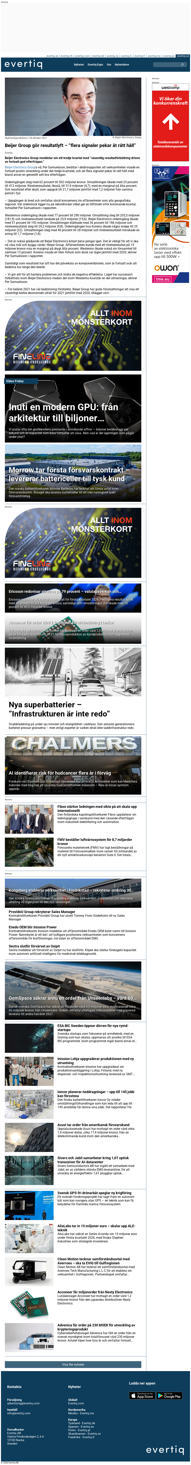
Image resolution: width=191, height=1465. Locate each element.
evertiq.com (82, 56)
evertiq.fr (139, 56)
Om (109, 64)
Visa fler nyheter (73, 1364)
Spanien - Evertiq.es (81, 1426)
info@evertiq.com (18, 1413)
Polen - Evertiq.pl (79, 1430)
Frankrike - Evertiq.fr (81, 1437)
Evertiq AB (23, 64)
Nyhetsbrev (122, 64)
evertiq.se (183, 56)
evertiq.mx (154, 56)
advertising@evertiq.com (23, 1403)
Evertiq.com (76, 1403)
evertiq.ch (66, 56)
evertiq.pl (168, 56)
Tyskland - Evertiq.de (81, 1423)
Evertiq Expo (95, 64)
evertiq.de (98, 56)
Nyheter (79, 64)
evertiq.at (51, 56)
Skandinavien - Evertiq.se (84, 1433)
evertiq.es (112, 56)
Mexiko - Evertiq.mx (81, 1413)
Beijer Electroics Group (20, 167)
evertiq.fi (126, 56)
